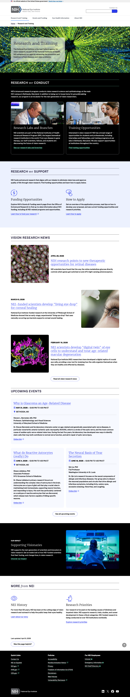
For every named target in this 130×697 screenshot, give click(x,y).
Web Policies (52, 677)
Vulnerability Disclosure (58, 680)
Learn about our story (19, 617)
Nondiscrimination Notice (58, 663)
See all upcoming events (65, 514)
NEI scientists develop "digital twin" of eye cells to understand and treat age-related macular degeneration (80, 351)
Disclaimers (52, 673)
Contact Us (113, 8)
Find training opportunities (79, 148)
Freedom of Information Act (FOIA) (60, 670)
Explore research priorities (76, 622)
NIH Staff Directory (93, 666)
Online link (18, 439)
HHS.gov (15, 670)
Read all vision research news (65, 379)
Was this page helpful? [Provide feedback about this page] (23, 644)
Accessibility (52, 659)
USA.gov (15, 673)
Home (13, 24)
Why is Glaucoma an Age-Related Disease (42, 403)
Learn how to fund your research (25, 214)
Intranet (88, 659)
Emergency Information (94, 663)
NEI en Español (16, 663)
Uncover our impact (19, 559)
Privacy (50, 666)
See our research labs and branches (28, 148)
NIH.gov (15, 666)
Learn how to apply (73, 214)
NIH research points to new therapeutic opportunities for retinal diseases (78, 262)
